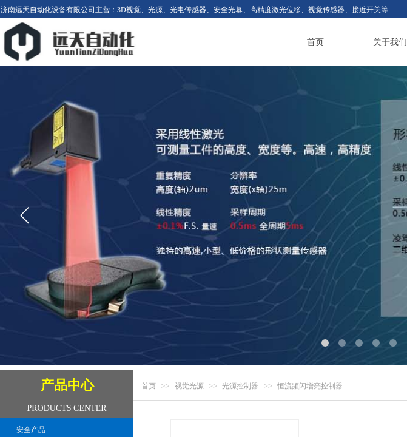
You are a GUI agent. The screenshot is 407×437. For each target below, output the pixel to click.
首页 (148, 386)
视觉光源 (189, 386)
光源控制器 (240, 386)
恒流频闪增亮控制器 (310, 386)
